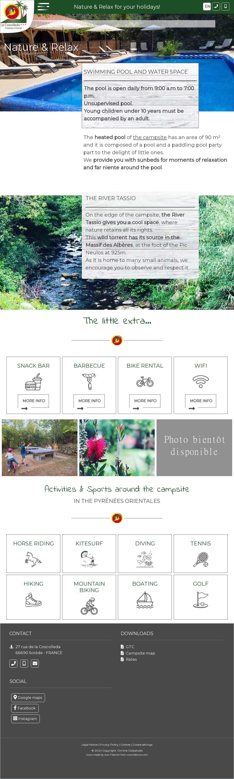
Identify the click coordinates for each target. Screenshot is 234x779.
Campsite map (140, 653)
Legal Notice (90, 744)
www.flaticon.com (137, 754)
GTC (130, 646)
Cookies (125, 744)
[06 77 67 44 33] (24, 664)
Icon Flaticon (112, 754)
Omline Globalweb (130, 750)
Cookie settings (142, 744)
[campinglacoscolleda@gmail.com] (35, 664)
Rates (131, 659)
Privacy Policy (109, 744)
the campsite (150, 137)
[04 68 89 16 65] (13, 664)
